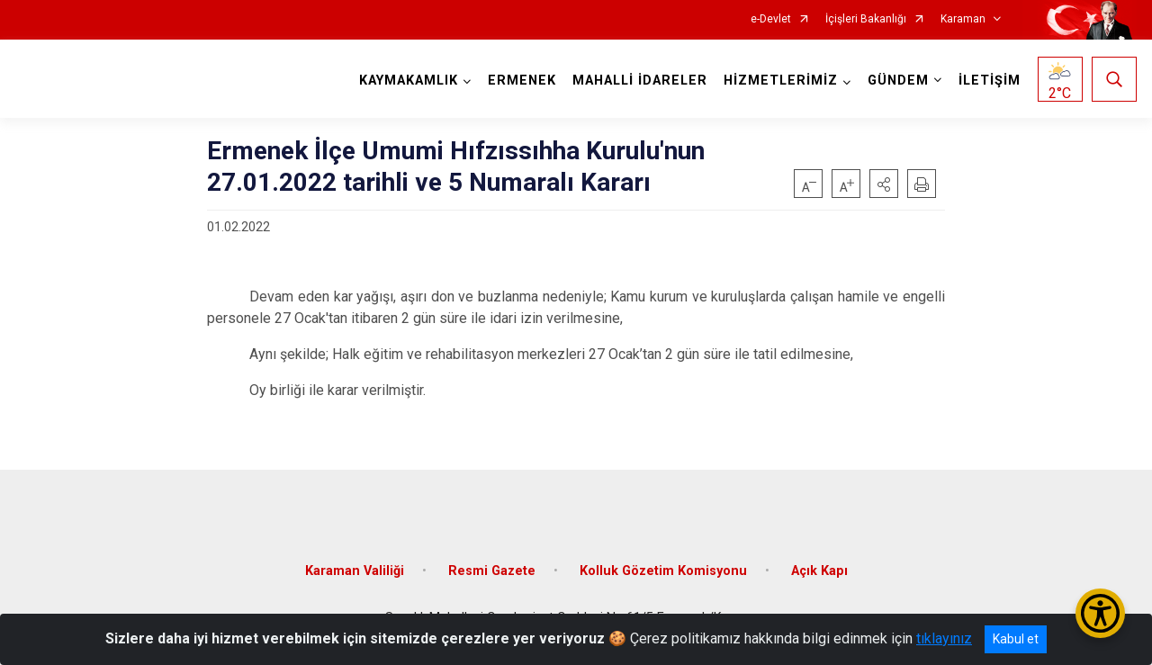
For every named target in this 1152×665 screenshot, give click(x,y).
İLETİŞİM (989, 80)
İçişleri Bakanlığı (865, 19)
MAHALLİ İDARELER (639, 80)
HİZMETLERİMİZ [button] (781, 80)
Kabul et (1016, 639)
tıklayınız (944, 638)
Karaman (963, 19)
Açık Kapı (819, 571)
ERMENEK (522, 80)
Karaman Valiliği (354, 571)
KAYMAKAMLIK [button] (408, 80)
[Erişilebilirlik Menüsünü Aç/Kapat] (1100, 613)
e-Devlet (771, 19)
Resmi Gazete (492, 571)
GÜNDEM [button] (898, 80)
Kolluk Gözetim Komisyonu (663, 571)
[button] (883, 183)
